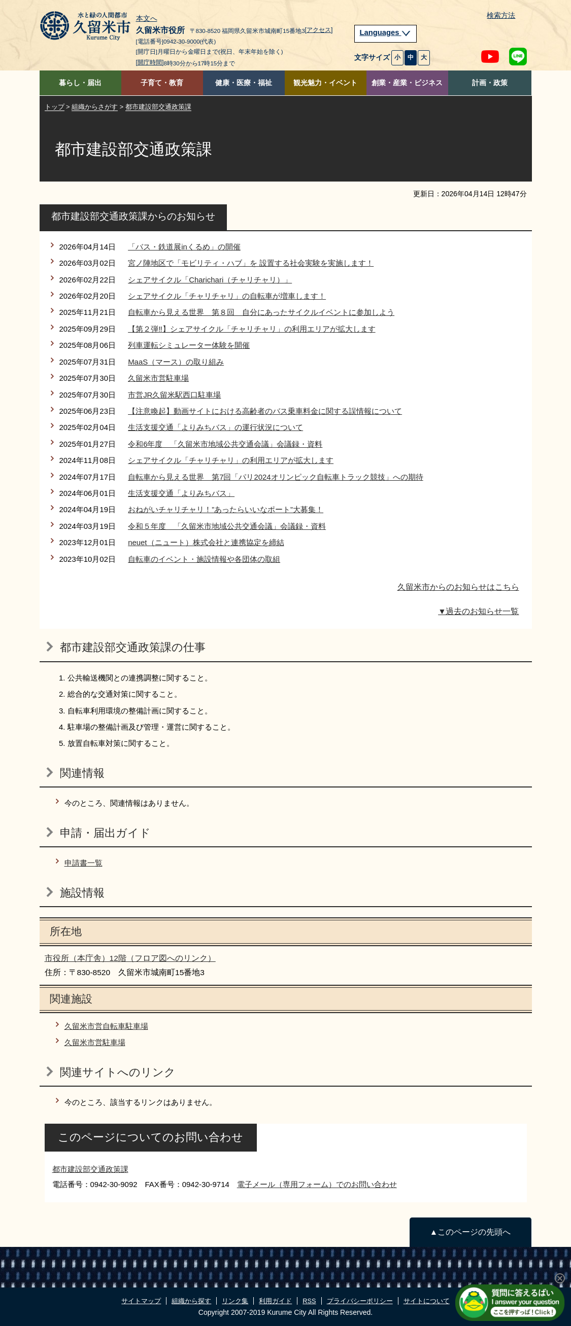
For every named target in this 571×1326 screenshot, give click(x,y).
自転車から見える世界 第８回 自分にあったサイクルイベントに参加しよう (261, 312)
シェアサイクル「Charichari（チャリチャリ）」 (210, 279)
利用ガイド (275, 1301)
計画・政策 (490, 83)
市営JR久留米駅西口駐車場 (174, 394)
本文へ (146, 18)
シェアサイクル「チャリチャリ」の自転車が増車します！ (227, 296)
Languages (386, 32)
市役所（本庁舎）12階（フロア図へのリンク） (130, 958)
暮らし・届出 (80, 83)
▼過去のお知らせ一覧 (478, 611)
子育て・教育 (162, 83)
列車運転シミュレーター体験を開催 (189, 345)
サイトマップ (141, 1301)
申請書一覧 (83, 862)
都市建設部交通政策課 (158, 107)
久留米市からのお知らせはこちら (458, 587)
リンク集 (235, 1301)
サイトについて (427, 1301)
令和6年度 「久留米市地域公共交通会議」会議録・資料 (225, 444)
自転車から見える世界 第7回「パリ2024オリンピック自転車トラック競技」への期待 (275, 477)
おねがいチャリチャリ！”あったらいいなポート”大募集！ (225, 509)
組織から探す (191, 1301)
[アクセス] (319, 29)
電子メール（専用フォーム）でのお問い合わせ (317, 1184)
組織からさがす (95, 107)
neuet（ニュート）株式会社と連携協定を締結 (206, 542)
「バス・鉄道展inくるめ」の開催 (184, 246)
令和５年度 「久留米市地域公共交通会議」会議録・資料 (227, 526)
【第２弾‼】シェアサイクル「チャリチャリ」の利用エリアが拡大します (251, 329)
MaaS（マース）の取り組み (176, 361)
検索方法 (501, 15)
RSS (309, 1301)
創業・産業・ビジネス (407, 83)
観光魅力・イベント (325, 83)
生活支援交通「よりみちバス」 (181, 493)
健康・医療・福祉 (243, 83)
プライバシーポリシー (360, 1301)
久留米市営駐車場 (158, 378)
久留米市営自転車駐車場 (106, 1026)
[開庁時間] (150, 62)
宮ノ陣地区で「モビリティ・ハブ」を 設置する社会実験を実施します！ (251, 263)
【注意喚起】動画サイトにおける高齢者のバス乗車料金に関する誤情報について (265, 411)
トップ (54, 107)
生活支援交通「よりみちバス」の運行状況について (215, 427)
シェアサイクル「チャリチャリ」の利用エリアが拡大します (230, 460)
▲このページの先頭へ (470, 1232)
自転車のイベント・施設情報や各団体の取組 (204, 559)
